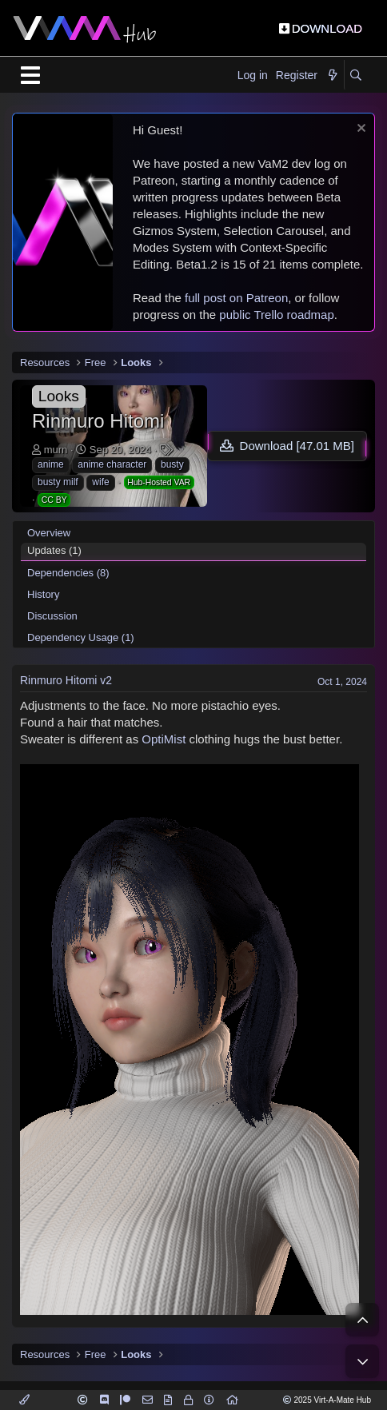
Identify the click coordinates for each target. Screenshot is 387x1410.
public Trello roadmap (276, 314)
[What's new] (332, 76)
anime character (112, 464)
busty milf (58, 482)
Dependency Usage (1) (80, 637)
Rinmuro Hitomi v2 (66, 680)
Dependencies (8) (68, 573)
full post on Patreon (236, 298)
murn (56, 450)
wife (100, 482)
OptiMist (164, 739)
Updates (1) (54, 550)
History (43, 594)
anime (51, 464)
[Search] (355, 76)
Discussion (52, 616)
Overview (48, 533)
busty (172, 464)
